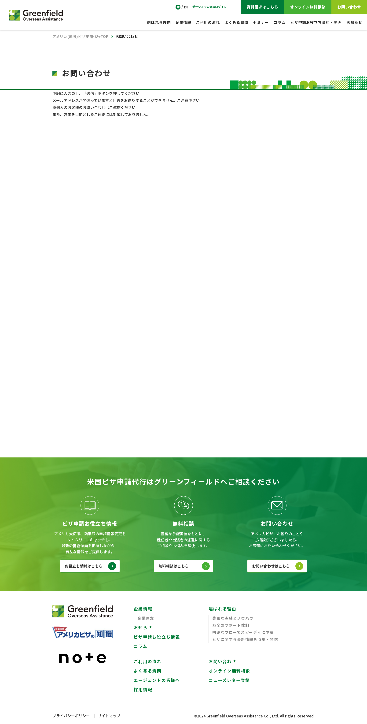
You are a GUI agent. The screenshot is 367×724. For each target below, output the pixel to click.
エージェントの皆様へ (157, 680)
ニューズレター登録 (229, 680)
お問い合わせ (222, 661)
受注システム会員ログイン (209, 7)
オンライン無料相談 (229, 671)
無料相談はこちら (173, 566)
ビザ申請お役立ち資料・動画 (316, 22)
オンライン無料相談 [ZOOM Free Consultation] (308, 7)
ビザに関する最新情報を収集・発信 (245, 639)
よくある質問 (236, 22)
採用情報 (143, 690)
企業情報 (183, 22)
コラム (280, 22)
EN (186, 7)
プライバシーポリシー (71, 716)
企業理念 (145, 618)
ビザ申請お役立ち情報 (157, 637)
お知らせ (354, 22)
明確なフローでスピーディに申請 (243, 632)
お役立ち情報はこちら (84, 566)
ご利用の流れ (208, 22)
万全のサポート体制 (230, 625)
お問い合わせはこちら (271, 566)
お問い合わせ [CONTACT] (349, 7)
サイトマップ (109, 716)
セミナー (261, 22)
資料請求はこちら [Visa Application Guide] (262, 7)
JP (178, 7)
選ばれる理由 (159, 22)
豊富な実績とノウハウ (232, 618)
